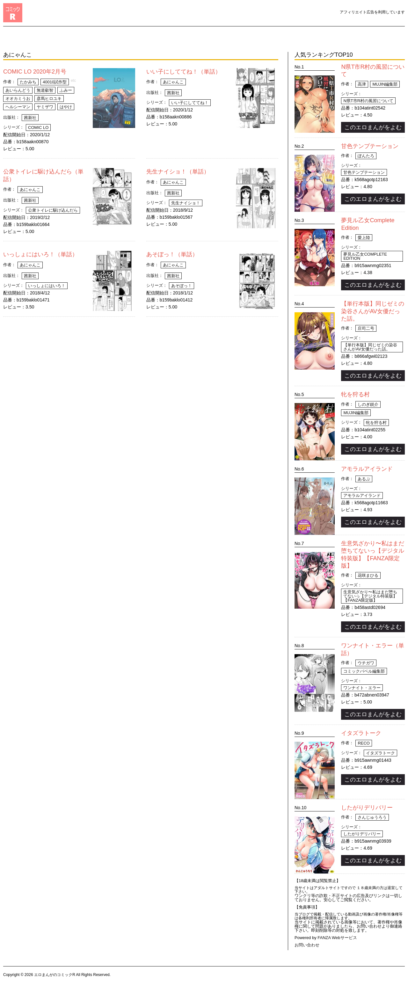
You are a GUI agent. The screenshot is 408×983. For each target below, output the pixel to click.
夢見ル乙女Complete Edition (365, 256)
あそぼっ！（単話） (172, 254)
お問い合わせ (307, 945)
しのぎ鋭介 (368, 404)
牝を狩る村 (355, 394)
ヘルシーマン (17, 106)
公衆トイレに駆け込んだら (53, 210)
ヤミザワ (45, 106)
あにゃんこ (173, 82)
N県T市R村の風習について (368, 100)
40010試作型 (55, 82)
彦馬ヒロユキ (49, 98)
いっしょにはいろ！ (46, 285)
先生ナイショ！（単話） (177, 171)
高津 (362, 84)
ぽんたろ (366, 155)
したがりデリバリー (367, 807)
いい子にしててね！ (189, 102)
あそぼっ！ (181, 285)
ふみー (66, 90)
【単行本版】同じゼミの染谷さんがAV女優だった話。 (372, 311)
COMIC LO (38, 127)
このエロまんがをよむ (373, 127)
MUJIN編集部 (384, 84)
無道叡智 (45, 90)
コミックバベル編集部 (364, 671)
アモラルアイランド (367, 469)
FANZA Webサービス (337, 937)
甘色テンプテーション (369, 146)
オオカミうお (17, 98)
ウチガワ (366, 663)
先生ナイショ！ (185, 203)
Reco (364, 743)
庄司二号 (366, 328)
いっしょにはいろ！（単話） (40, 254)
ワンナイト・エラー (362, 687)
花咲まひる (368, 575)
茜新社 (30, 117)
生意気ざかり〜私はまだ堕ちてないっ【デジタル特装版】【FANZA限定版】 (370, 596)
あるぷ (364, 479)
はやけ (66, 106)
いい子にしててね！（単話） (183, 71)
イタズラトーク (361, 733)
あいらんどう (17, 90)
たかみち (28, 82)
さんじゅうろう (372, 817)
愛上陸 (364, 237)
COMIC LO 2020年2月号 (34, 71)
